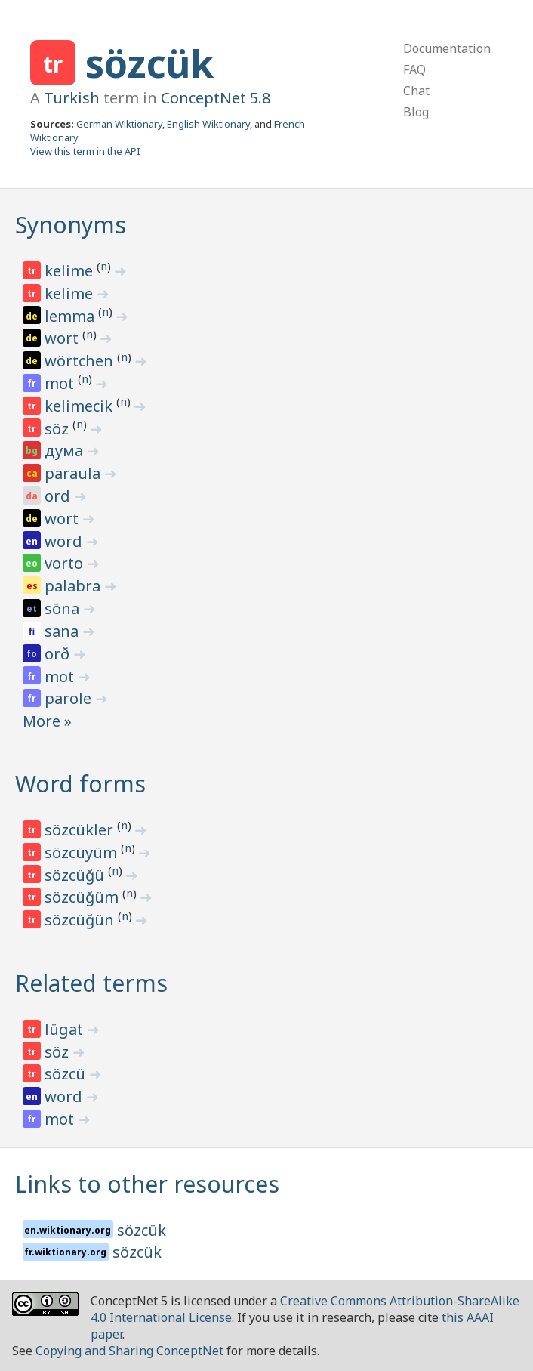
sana (63, 631)
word (65, 541)
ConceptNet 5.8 (215, 98)
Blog (416, 111)
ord (59, 496)
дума (66, 450)
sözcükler (81, 830)
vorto (66, 563)
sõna (64, 608)
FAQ (414, 69)
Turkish (72, 98)
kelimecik (80, 406)
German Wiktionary (119, 124)
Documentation (447, 48)
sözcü (67, 1074)
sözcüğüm (83, 897)
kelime (71, 271)
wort (63, 338)
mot (61, 383)
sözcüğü (76, 875)
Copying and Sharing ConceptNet (129, 1350)
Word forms (80, 783)
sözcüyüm (83, 852)
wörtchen (81, 360)
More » (47, 721)
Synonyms (70, 224)
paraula (74, 473)
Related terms (91, 983)
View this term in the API (85, 151)
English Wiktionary (208, 124)
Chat (416, 90)
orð (59, 654)
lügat (66, 1029)
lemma (71, 316)
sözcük (149, 63)
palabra (74, 586)
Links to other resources (147, 1184)
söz (58, 428)
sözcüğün (81, 919)
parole (70, 698)
